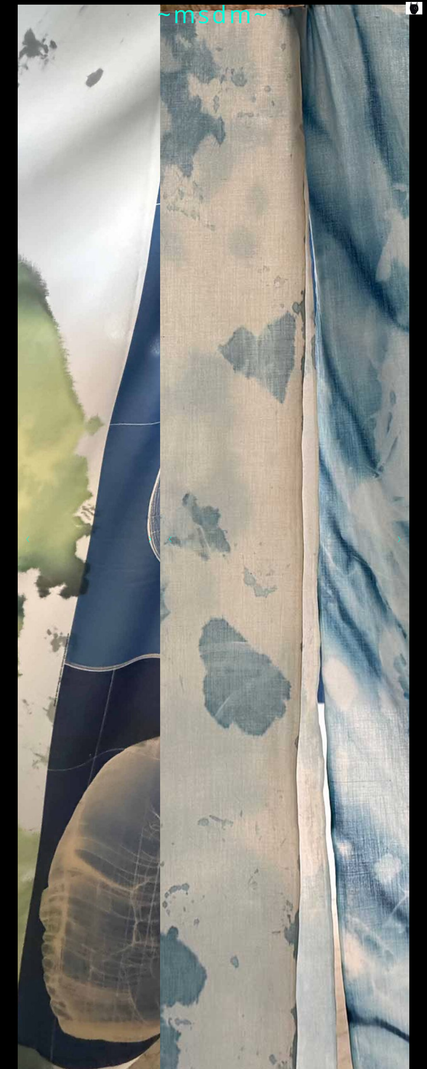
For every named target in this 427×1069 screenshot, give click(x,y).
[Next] (150, 539)
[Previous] (28, 539)
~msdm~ (213, 14)
